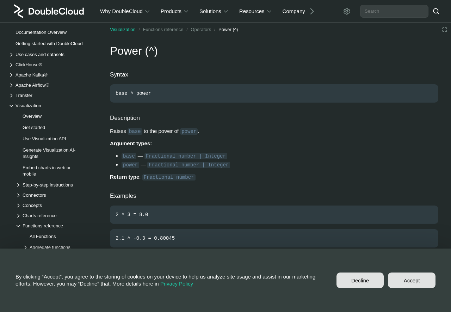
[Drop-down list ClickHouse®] (48, 65)
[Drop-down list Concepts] (52, 205)
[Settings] (346, 11)
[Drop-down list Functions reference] (52, 226)
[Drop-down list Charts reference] (52, 215)
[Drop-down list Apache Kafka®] (48, 75)
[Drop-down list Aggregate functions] (56, 247)
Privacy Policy (176, 284)
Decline (360, 280)
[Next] (309, 11)
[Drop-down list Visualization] (48, 105)
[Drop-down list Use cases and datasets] (48, 54)
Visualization (123, 29)
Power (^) (228, 29)
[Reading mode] (445, 30)
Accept (412, 280)
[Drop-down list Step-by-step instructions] (52, 185)
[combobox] (394, 11)
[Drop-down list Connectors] (52, 195)
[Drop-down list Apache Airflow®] (48, 85)
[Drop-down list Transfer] (48, 95)
